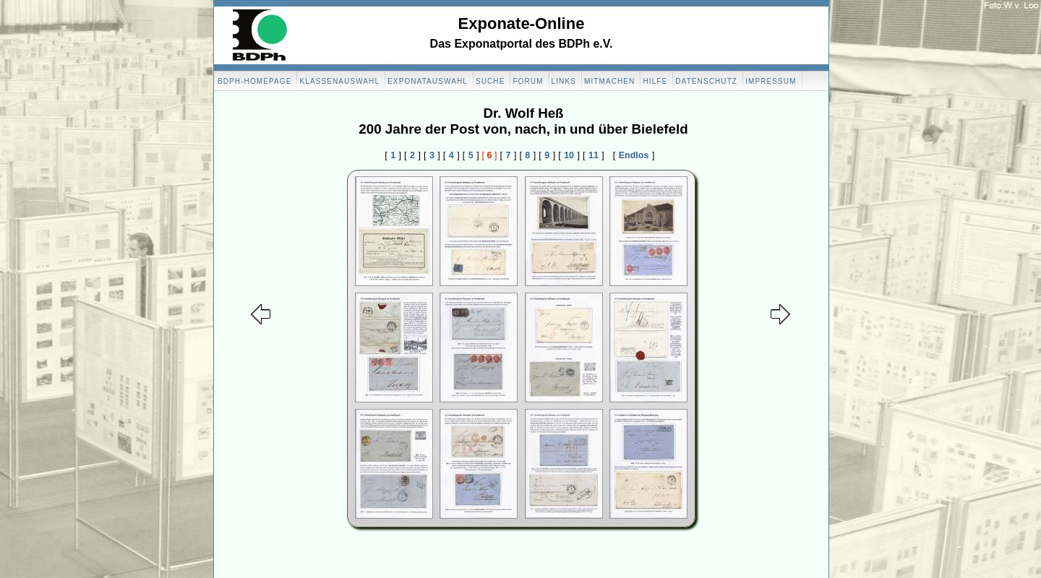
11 (593, 155)
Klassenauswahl (339, 81)
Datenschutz (706, 81)
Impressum (770, 81)
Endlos (634, 155)
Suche (490, 81)
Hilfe (655, 81)
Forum (528, 81)
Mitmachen (609, 81)
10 (569, 155)
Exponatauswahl (427, 81)
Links (564, 81)
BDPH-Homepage (254, 81)
